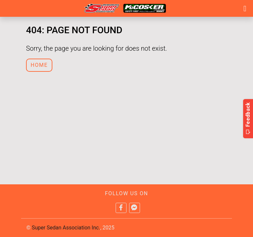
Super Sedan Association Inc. (66, 227)
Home (39, 65)
